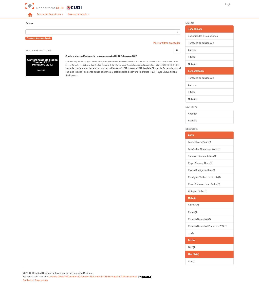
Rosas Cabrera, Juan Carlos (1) (204, 184)
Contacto (28, 280)
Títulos (191, 56)
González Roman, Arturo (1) (202, 155)
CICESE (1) (193, 205)
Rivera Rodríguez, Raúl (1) (201, 170)
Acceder (192, 113)
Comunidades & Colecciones (203, 35)
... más (191, 233)
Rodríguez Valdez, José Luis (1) (204, 177)
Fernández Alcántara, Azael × (39, 38)
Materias (192, 63)
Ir (177, 32)
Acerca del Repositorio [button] (50, 14)
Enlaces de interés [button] (79, 14)
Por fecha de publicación (201, 42)
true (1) (191, 261)
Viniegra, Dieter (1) (197, 191)
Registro (192, 120)
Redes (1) (192, 212)
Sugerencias (41, 280)
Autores (192, 49)
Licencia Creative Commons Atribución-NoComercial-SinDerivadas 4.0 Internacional (92, 276)
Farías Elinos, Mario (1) (199, 141)
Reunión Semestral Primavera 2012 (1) (207, 226)
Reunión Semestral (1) (199, 219)
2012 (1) (191, 247)
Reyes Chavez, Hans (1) (200, 163)
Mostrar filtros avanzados (166, 42)
